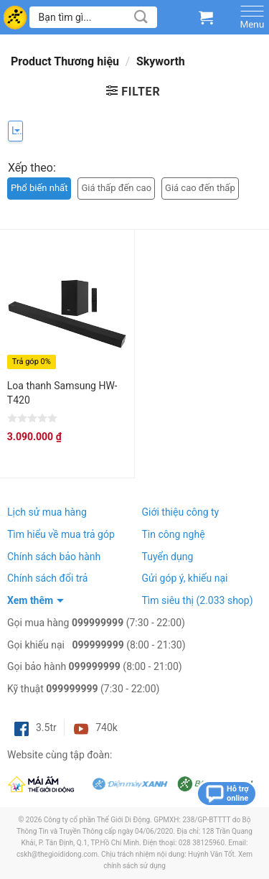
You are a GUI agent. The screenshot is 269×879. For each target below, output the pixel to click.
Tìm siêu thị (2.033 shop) (197, 600)
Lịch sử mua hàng (47, 512)
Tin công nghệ (173, 534)
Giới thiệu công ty (181, 512)
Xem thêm (30, 600)
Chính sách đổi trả (47, 578)
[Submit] (141, 17)
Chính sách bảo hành (53, 556)
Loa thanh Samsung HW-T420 (62, 393)
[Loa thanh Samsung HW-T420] (67, 307)
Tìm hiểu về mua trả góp (61, 534)
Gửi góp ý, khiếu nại (185, 578)
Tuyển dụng (168, 556)
